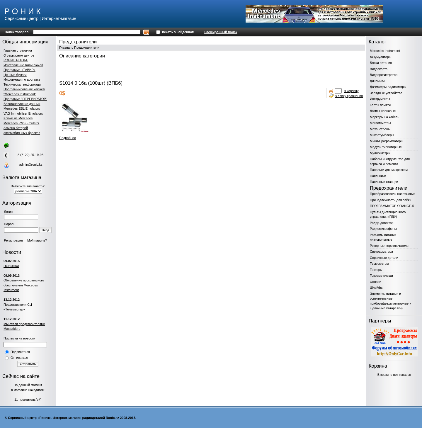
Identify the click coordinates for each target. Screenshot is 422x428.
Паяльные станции (384, 182)
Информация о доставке (22, 79)
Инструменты (380, 99)
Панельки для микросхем (389, 169)
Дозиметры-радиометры (388, 87)
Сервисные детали (384, 257)
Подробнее (67, 138)
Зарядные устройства (386, 93)
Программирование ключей (24, 89)
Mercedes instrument (385, 50)
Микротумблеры (382, 135)
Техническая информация (23, 84)
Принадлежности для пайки (390, 200)
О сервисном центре (19, 55)
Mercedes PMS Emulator (21, 123)
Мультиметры (380, 153)
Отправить (28, 364)
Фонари (375, 281)
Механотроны (380, 129)
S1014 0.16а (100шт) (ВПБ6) (90, 83)
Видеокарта (378, 69)
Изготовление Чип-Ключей (23, 65)
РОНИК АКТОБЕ (16, 60)
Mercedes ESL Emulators (22, 108)
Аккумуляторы (380, 57)
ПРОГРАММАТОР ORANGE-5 (392, 206)
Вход (45, 230)
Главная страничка (18, 50)
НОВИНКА (11, 266)
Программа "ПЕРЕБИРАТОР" (25, 99)
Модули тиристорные (386, 147)
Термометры (379, 263)
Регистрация (13, 240)
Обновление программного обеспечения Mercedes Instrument (24, 285)
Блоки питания (381, 62)
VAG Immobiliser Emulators (23, 113)
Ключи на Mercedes (18, 118)
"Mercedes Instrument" (20, 94)
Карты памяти (380, 105)
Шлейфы (376, 287)
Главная (65, 47)
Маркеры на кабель (384, 117)
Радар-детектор (382, 223)
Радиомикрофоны (383, 228)
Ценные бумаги (15, 75)
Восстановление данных (22, 104)
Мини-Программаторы (386, 141)
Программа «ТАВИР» (19, 70)
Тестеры (376, 269)
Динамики (377, 81)
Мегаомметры (380, 123)
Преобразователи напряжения (392, 194)
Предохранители (86, 47)
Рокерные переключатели (389, 245)
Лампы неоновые (383, 111)
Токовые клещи (381, 275)
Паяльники (378, 176)
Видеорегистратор (383, 75)
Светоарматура (381, 251)
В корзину (351, 91)
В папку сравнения (349, 96)
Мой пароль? (37, 240)
